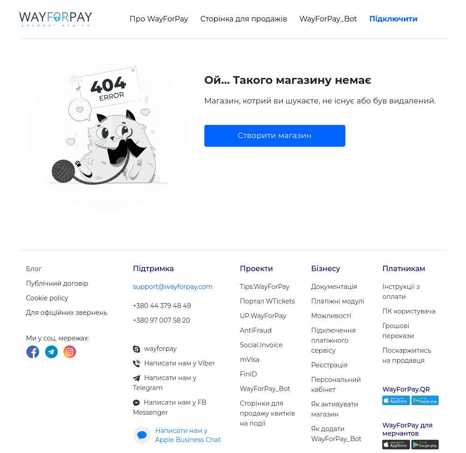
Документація (334, 287)
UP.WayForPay (263, 316)
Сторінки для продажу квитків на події (267, 413)
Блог (33, 269)
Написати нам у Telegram (165, 383)
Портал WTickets (267, 301)
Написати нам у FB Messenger (170, 407)
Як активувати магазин (335, 409)
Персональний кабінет (336, 385)
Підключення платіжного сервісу (333, 340)
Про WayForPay (159, 19)
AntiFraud (256, 330)
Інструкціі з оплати (401, 292)
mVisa (249, 359)
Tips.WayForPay (264, 287)
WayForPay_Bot (328, 19)
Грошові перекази (398, 331)
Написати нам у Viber (174, 363)
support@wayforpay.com (173, 287)
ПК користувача (408, 311)
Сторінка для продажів (243, 19)
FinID (248, 374)
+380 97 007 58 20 (161, 320)
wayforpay (155, 349)
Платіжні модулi (338, 301)
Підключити (394, 19)
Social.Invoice (261, 345)
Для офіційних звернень (66, 313)
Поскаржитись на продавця (406, 355)
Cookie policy (47, 298)
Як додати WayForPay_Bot (336, 434)
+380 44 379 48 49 (162, 306)
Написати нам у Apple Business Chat (177, 435)
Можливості (331, 316)
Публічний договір (57, 283)
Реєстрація (329, 365)
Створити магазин (275, 135)
